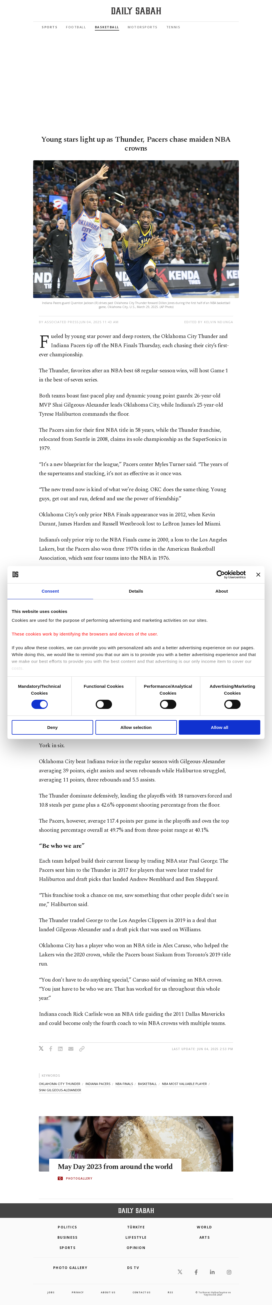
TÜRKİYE (136, 1227)
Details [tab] (136, 590)
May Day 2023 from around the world (115, 1167)
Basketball (107, 27)
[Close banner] (258, 574)
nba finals (124, 1084)
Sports (49, 27)
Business (67, 1237)
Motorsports (143, 27)
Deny (52, 727)
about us (108, 1292)
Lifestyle (136, 1237)
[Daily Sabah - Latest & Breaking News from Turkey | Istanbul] (136, 11)
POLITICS (67, 1227)
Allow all (219, 727)
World (204, 1227)
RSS (170, 1292)
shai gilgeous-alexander (60, 1090)
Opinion (136, 1247)
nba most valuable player (184, 1084)
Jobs (50, 1292)
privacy (78, 1292)
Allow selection (135, 727)
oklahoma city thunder (59, 1084)
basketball (147, 1084)
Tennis (173, 27)
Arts (204, 1237)
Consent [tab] (50, 590)
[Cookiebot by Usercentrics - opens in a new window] (221, 574)
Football (76, 27)
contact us (142, 1292)
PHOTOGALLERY (79, 1178)
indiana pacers (97, 1084)
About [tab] (221, 590)
